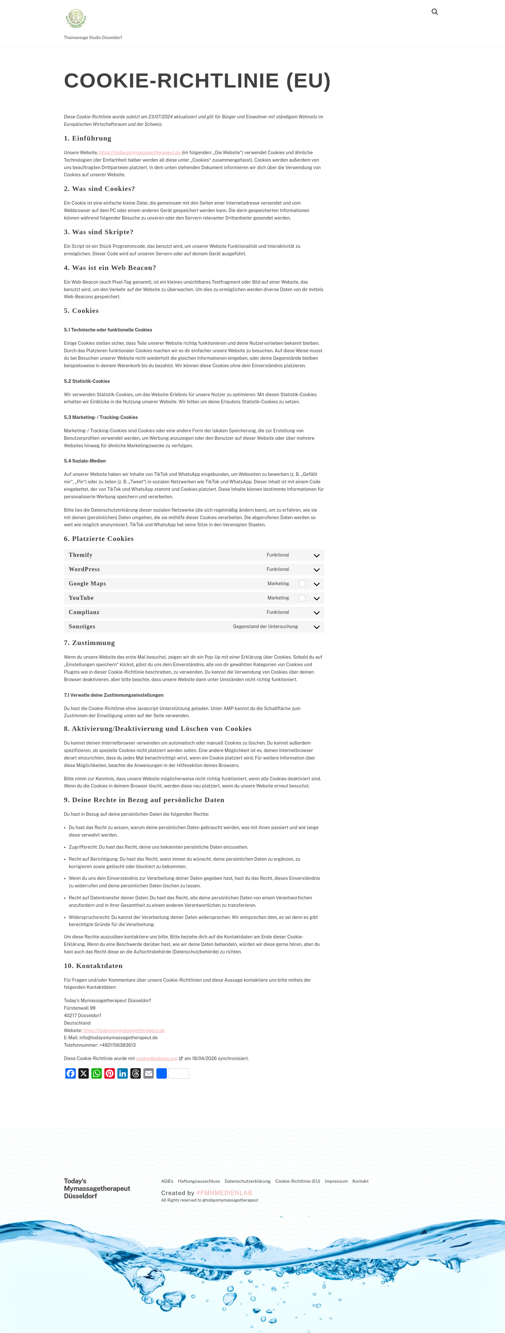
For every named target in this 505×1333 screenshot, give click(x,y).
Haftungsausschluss (199, 1181)
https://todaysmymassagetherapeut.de (139, 152)
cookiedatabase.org (157, 1058)
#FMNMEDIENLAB (224, 1192)
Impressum (336, 1181)
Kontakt (360, 1181)
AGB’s (167, 1181)
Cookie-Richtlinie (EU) (297, 1181)
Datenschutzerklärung (248, 1181)
